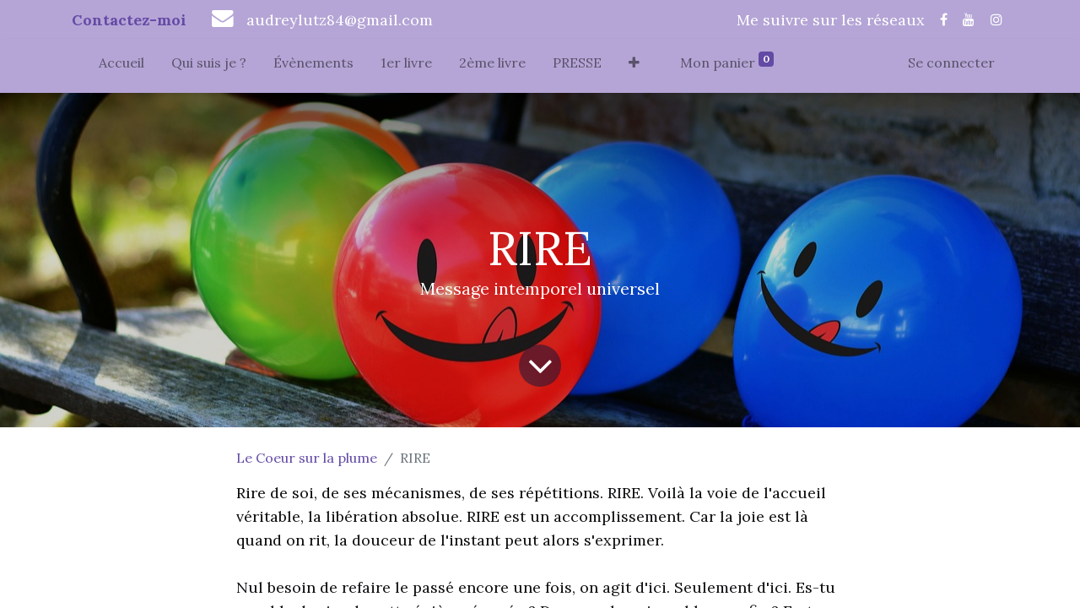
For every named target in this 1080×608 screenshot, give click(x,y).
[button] (634, 66)
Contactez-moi (129, 20)
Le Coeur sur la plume (306, 457)
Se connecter (951, 62)
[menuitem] (121, 66)
